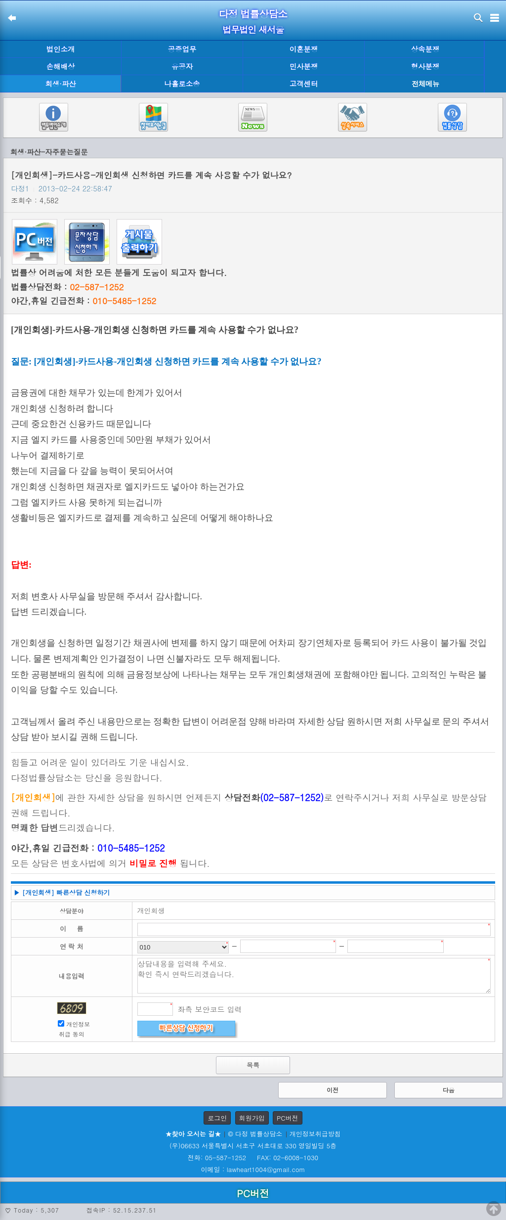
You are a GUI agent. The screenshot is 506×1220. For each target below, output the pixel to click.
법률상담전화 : (67, 287)
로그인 (217, 1118)
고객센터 (304, 84)
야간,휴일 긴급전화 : (83, 301)
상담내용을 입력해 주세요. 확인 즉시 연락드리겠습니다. (314, 976)
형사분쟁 (425, 66)
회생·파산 (60, 84)
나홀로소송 (182, 84)
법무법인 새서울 (253, 29)
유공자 (182, 66)
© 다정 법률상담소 (255, 1133)
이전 (332, 1089)
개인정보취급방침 (315, 1133)
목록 (253, 1065)
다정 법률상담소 (253, 13)
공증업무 (182, 49)
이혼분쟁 (304, 49)
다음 (449, 1089)
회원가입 (252, 1118)
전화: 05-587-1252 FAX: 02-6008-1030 (253, 1157)
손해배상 (60, 66)
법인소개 (60, 49)
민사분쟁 (304, 66)
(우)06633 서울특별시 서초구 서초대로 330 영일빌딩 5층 (253, 1145)
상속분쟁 (425, 49)
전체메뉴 (425, 84)
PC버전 (287, 1118)
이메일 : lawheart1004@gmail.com (253, 1169)
